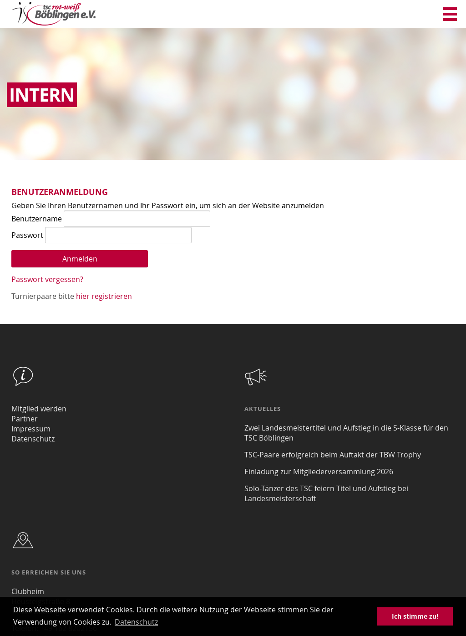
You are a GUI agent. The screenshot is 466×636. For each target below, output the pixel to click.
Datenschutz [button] (136, 622)
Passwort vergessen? (47, 279)
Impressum (31, 429)
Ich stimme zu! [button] (415, 616)
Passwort (27, 235)
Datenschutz (33, 439)
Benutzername (36, 219)
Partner (24, 419)
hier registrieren (104, 296)
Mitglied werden (38, 409)
